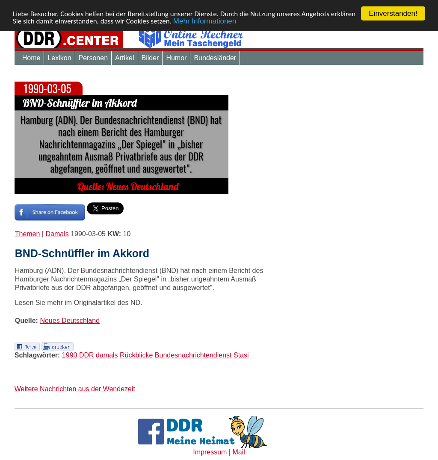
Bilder (150, 58)
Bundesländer (215, 58)
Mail (238, 452)
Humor (176, 58)
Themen (27, 233)
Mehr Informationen (204, 21)
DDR (86, 355)
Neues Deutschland (70, 320)
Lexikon (59, 58)
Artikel (124, 58)
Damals (56, 233)
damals (107, 355)
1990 (69, 355)
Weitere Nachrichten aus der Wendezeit (75, 389)
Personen (93, 58)
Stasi (241, 355)
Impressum (210, 452)
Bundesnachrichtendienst (193, 355)
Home (31, 58)
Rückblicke (136, 355)
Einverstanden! (393, 13)
